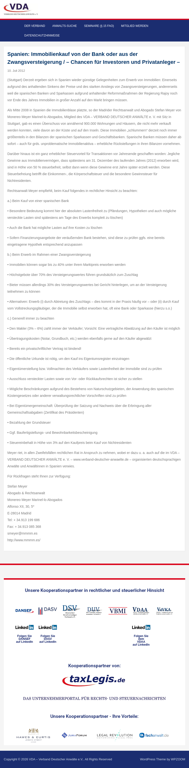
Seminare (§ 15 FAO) (99, 26)
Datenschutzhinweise (42, 35)
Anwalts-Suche (64, 26)
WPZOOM (178, 759)
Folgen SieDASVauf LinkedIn (47, 638)
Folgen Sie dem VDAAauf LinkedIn (141, 640)
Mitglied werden (134, 26)
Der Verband (34, 26)
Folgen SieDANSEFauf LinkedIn (24, 638)
